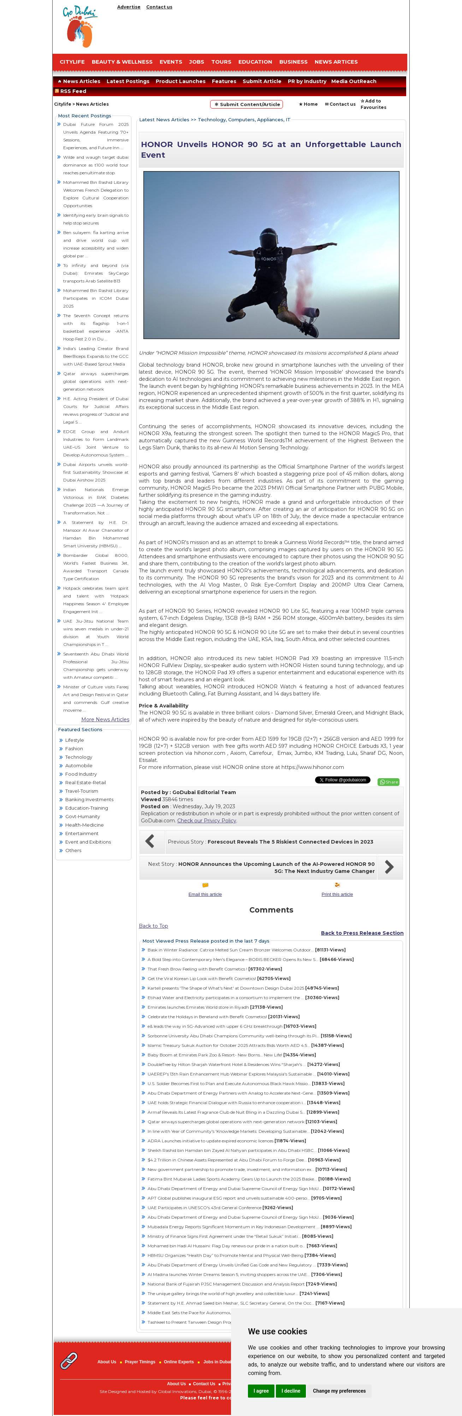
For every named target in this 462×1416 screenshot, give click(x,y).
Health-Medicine (84, 825)
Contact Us (204, 1383)
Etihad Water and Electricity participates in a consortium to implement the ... (243, 997)
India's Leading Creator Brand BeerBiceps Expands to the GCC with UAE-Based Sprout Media (96, 356)
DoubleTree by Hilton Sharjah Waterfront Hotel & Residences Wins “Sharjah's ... (244, 1064)
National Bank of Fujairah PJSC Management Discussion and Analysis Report (242, 1284)
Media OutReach (354, 81)
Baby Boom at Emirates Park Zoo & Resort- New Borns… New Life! (232, 1054)
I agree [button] (261, 1391)
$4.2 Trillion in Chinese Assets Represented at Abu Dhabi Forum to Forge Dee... (244, 1159)
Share (392, 782)
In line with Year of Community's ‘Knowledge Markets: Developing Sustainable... (246, 1131)
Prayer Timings (140, 1361)
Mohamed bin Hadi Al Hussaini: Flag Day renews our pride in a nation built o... (242, 1245)
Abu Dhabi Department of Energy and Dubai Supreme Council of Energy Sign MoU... (251, 1188)
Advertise (129, 7)
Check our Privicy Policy (206, 820)
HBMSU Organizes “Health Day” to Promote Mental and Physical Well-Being (242, 1255)
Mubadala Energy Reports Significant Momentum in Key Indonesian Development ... (250, 1226)
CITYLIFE (72, 61)
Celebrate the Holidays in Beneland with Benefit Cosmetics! (224, 1016)
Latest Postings (128, 81)
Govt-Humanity (82, 816)
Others (73, 850)
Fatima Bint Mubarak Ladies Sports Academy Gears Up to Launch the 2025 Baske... (249, 1179)
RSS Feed (72, 91)
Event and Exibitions (88, 842)
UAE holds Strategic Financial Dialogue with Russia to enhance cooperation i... (244, 1102)
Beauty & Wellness (122, 61)
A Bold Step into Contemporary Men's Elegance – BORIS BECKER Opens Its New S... (251, 959)
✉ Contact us (340, 104)
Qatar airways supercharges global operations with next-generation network (96, 381)
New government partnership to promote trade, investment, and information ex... (247, 1169)
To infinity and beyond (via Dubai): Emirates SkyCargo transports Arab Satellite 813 (96, 273)
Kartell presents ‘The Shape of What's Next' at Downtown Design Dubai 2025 (243, 988)
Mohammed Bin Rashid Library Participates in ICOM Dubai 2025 (96, 298)
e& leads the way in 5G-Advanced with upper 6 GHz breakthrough (232, 1026)
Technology (78, 757)
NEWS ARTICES (336, 61)
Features (224, 81)
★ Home (308, 104)
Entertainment (82, 833)
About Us (106, 1361)
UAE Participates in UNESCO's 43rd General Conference (220, 1207)
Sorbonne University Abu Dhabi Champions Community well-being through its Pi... (250, 1035)
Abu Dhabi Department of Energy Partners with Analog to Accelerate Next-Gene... (249, 1093)
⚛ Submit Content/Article (247, 104)
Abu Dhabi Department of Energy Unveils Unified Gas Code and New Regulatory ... (248, 1265)
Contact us (159, 7)
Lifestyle (74, 740)
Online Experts (179, 1361)
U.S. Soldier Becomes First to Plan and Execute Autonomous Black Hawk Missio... (246, 1083)
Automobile (79, 765)
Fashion (74, 748)
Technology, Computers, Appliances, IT (244, 119)
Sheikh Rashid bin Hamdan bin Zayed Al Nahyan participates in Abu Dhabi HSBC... (249, 1150)
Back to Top (153, 926)
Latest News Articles (164, 119)
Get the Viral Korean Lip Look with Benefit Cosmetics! (219, 978)
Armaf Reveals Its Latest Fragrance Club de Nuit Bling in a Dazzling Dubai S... (243, 1112)
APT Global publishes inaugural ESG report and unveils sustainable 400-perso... (245, 1198)
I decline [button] (291, 1391)
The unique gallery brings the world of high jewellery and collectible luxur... (239, 1293)
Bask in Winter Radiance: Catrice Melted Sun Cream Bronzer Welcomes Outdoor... (247, 949)
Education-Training (86, 808)
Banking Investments (89, 799)
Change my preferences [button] (339, 1391)
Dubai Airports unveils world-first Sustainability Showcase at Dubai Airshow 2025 (96, 472)
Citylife (62, 104)
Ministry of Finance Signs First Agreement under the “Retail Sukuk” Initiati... (240, 1236)
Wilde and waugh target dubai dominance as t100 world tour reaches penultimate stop (96, 165)
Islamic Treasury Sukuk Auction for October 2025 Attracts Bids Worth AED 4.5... (246, 1045)
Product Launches (180, 81)
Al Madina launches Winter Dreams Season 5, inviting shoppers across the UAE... (245, 1274)
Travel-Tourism (81, 791)
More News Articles (105, 719)
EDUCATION (255, 61)
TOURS (221, 61)
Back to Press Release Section (362, 933)
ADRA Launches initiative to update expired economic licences (227, 1140)
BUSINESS (293, 61)
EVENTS (171, 61)
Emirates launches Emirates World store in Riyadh (215, 1007)
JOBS (196, 61)
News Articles (78, 81)
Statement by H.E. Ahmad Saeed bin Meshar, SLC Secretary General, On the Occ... (246, 1303)
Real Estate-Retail (85, 782)
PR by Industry (307, 81)
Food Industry (81, 774)
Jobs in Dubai (217, 1361)
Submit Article (262, 81)
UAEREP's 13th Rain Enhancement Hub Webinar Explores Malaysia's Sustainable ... (249, 1074)
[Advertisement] (261, 30)
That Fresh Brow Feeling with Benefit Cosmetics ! (215, 969)
